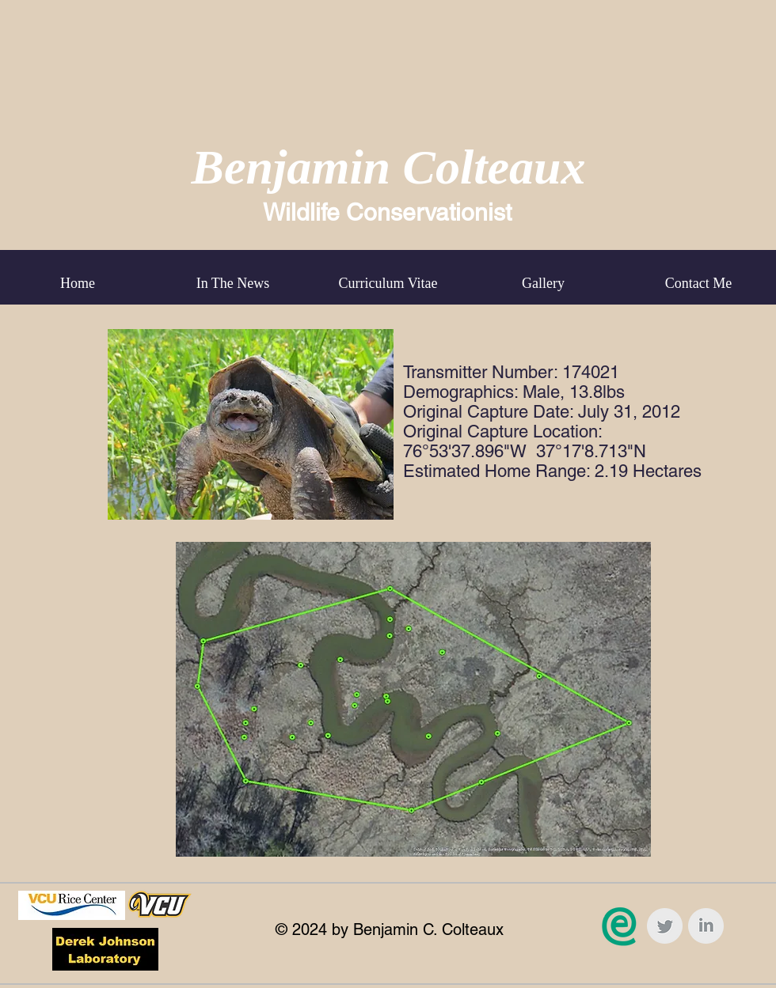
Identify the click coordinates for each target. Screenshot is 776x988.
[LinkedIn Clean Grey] (706, 926)
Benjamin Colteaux (389, 167)
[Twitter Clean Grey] (665, 926)
